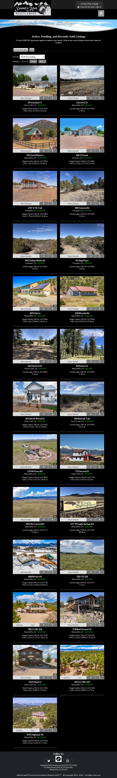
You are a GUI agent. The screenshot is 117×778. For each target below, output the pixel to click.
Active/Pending (21, 50)
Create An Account (86, 7)
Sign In (98, 7)
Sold (32, 50)
